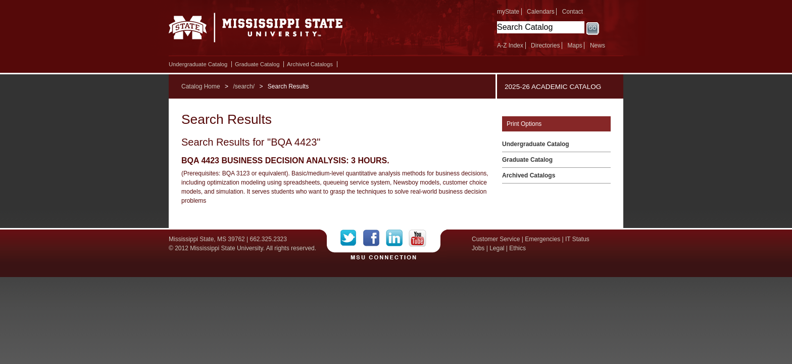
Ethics (517, 248)
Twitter (351, 238)
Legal (496, 248)
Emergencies (542, 239)
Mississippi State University (256, 30)
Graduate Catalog (257, 64)
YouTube (417, 238)
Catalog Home (200, 86)
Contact (572, 11)
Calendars (541, 11)
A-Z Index (510, 45)
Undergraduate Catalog (198, 64)
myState (508, 11)
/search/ (244, 86)
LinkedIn (397, 238)
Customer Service (496, 239)
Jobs (478, 248)
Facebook (374, 238)
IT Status (577, 239)
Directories (545, 45)
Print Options (524, 123)
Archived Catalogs (310, 64)
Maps (574, 45)
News (597, 45)
